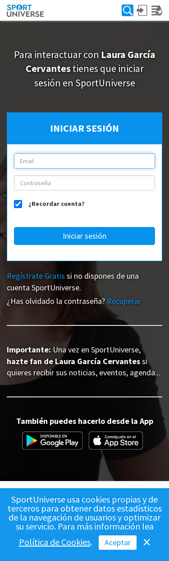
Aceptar (118, 542)
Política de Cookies (55, 542)
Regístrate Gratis (36, 276)
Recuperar (124, 301)
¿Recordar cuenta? (56, 203)
